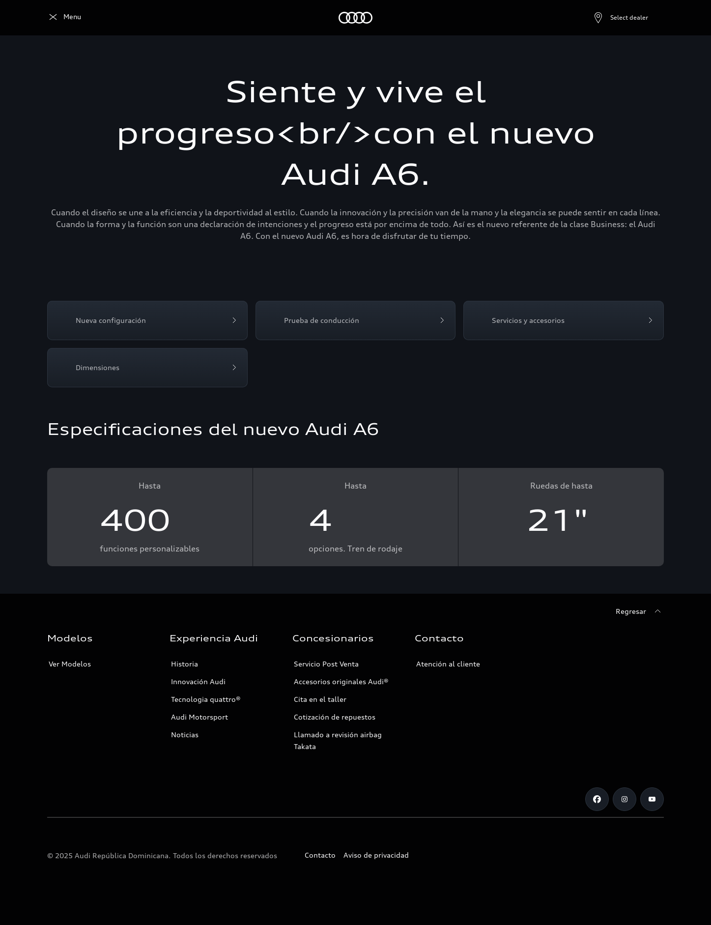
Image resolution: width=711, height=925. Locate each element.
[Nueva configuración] (147, 320)
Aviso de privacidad (376, 855)
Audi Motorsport (199, 717)
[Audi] (64, 18)
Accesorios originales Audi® (341, 681)
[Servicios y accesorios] (563, 320)
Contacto (320, 855)
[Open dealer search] (596, 17)
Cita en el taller (320, 699)
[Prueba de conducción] (356, 320)
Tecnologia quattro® (206, 699)
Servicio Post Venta (326, 664)
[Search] (652, 17)
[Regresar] (640, 611)
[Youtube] (652, 799)
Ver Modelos (70, 664)
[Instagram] (624, 799)
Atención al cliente (448, 664)
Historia (184, 664)
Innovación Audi (198, 681)
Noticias (185, 734)
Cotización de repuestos (334, 717)
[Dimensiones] (147, 367)
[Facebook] (597, 799)
